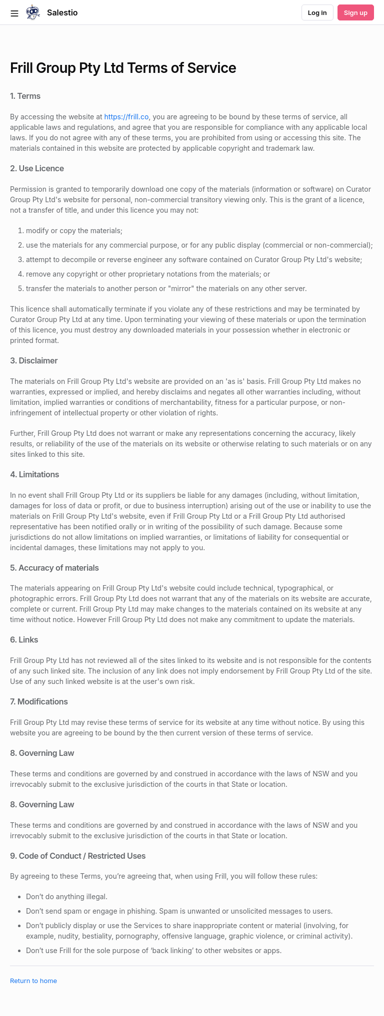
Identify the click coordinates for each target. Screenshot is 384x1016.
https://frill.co (126, 116)
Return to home (33, 981)
